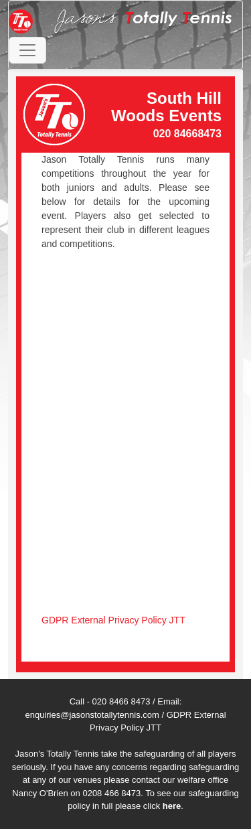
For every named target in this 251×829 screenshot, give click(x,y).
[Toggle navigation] (27, 50)
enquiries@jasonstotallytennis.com (92, 715)
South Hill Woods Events (166, 107)
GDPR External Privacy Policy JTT (113, 620)
